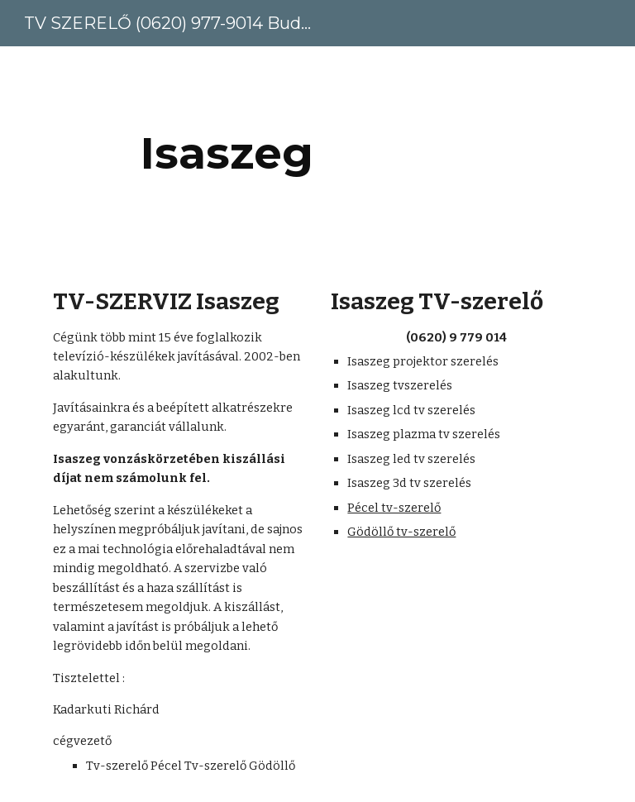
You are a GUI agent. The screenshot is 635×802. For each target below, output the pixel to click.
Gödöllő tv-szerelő (401, 531)
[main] (227, 153)
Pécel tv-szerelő (394, 507)
